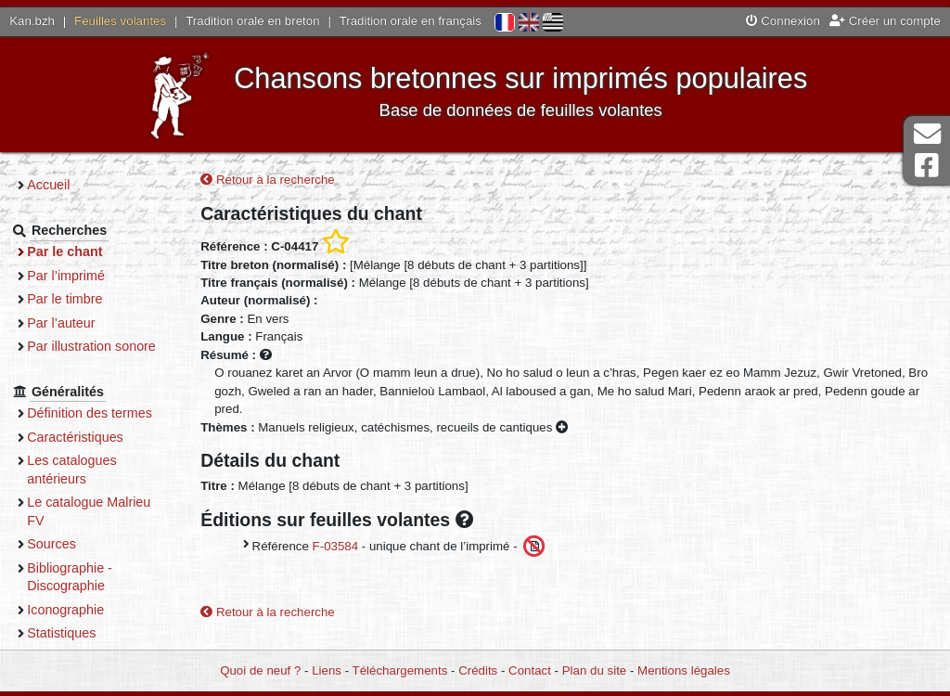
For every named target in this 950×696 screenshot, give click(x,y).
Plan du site (594, 670)
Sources (62, 543)
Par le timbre (75, 298)
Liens (326, 670)
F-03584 (344, 546)
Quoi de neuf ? (260, 670)
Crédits (477, 670)
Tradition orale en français (410, 21)
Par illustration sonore (102, 346)
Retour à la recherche (277, 180)
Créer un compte (885, 21)
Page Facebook (927, 165)
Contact (529, 670)
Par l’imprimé (77, 275)
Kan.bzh (32, 21)
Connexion (783, 21)
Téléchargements (400, 670)
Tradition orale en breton (252, 21)
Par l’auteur (72, 323)
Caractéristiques (86, 437)
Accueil (59, 184)
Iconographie (76, 609)
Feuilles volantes (120, 21)
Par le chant (75, 251)
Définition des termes (100, 413)
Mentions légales (683, 670)
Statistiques (72, 632)
